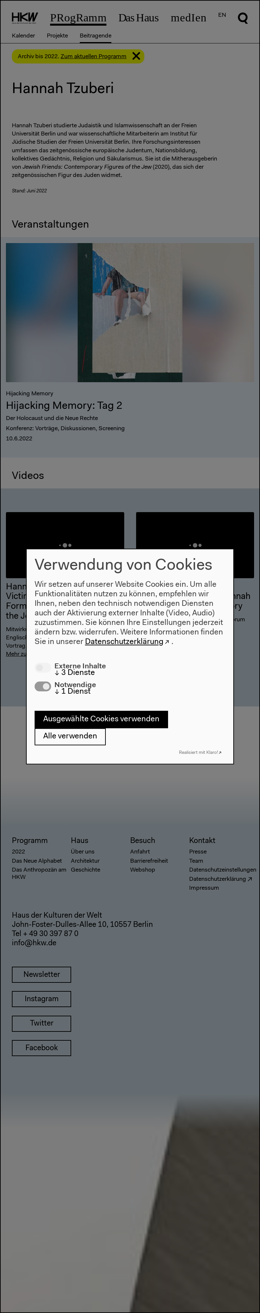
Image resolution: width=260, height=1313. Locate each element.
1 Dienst (72, 692)
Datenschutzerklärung (124, 642)
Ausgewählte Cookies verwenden (101, 719)
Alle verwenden (70, 736)
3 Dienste (74, 673)
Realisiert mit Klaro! (198, 752)
